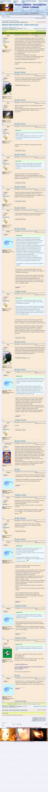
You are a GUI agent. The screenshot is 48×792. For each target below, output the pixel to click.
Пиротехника (24, 22)
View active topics (14, 20)
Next (45, 28)
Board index (5, 22)
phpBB (19, 741)
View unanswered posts (6, 20)
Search (44, 16)
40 (43, 28)
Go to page (36, 28)
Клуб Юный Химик (14, 22)
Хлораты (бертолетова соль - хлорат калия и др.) (20, 25)
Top (3, 72)
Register (8, 16)
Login (3, 16)
